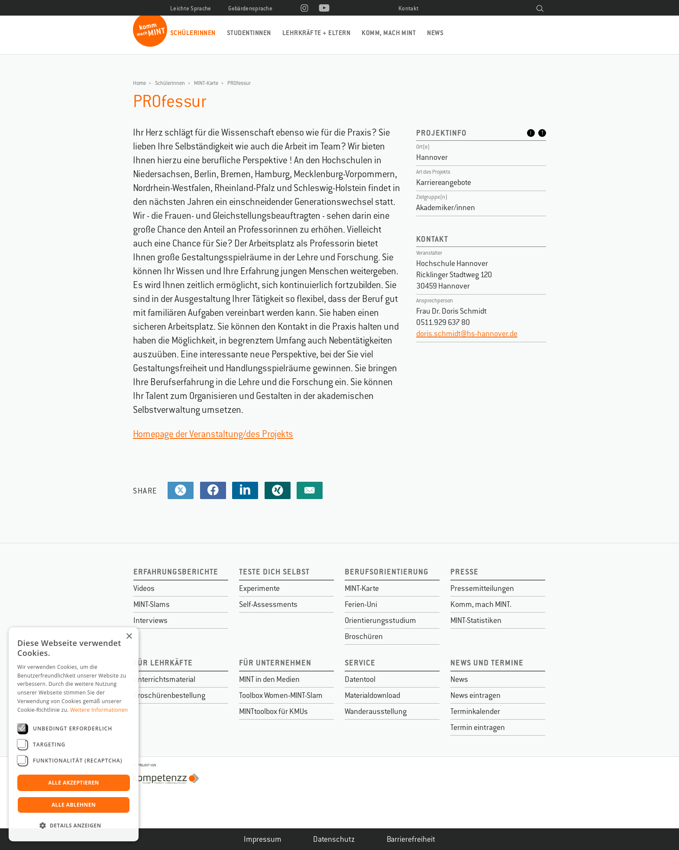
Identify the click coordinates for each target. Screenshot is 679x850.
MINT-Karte (206, 83)
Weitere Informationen (99, 710)
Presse (464, 572)
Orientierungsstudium (380, 620)
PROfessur (239, 83)
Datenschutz (334, 839)
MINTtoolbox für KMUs (273, 711)
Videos (144, 588)
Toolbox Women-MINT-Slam (281, 695)
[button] (73, 826)
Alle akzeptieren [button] (73, 782)
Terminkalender (475, 711)
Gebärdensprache (250, 8)
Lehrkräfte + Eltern (316, 33)
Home (139, 83)
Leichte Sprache (190, 8)
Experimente (259, 588)
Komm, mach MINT (389, 33)
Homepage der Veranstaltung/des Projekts (213, 434)
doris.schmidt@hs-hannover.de (466, 333)
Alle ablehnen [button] (74, 804)
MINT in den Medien (269, 679)
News (435, 33)
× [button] (129, 636)
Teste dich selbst (274, 572)
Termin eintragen (477, 727)
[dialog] (74, 734)
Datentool (360, 679)
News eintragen (475, 695)
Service (360, 663)
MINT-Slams (151, 604)
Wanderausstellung (376, 711)
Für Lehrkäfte (163, 663)
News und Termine (487, 663)
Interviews (150, 620)
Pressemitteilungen (482, 588)
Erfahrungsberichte (175, 572)
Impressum (262, 839)
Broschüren (364, 636)
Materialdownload (372, 695)
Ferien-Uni (361, 604)
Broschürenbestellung (169, 695)
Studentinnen (249, 33)
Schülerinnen (193, 33)
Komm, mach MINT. (480, 604)
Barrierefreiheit (411, 839)
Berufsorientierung (387, 572)
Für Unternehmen (275, 663)
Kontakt (408, 8)
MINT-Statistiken (475, 620)
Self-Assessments (268, 604)
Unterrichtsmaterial (164, 679)
